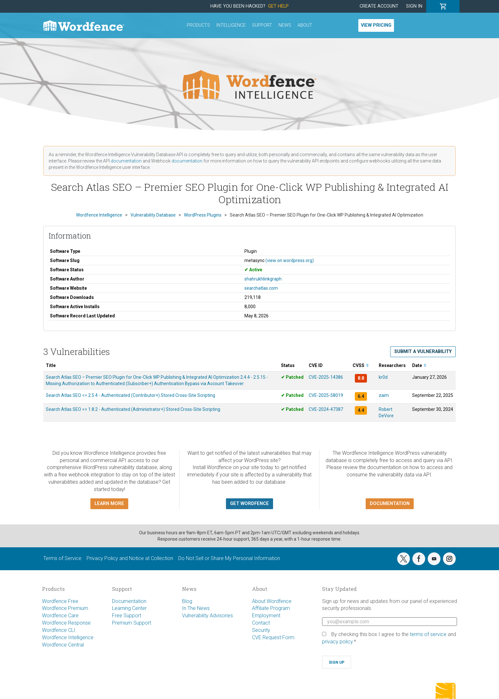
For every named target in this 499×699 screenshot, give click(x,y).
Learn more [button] (109, 503)
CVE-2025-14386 (326, 377)
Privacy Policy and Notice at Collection (130, 558)
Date (419, 365)
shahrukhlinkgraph (263, 278)
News (284, 25)
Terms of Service (62, 558)
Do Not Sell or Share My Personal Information (229, 558)
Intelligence (231, 25)
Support (262, 25)
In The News (196, 608)
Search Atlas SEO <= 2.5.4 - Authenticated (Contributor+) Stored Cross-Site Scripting (130, 395)
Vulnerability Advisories (207, 615)
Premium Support (131, 623)
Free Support (126, 615)
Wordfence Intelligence (68, 637)
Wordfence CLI (58, 630)
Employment (266, 615)
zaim (384, 395)
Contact (261, 623)
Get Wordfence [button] (249, 503)
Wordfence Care (60, 615)
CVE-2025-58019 (326, 395)
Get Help (278, 6)
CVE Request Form (273, 637)
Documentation (129, 601)
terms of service (428, 634)
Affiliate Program (271, 608)
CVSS (361, 365)
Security (261, 630)
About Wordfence (272, 601)
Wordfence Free (60, 601)
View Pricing (376, 25)
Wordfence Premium (65, 608)
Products (198, 25)
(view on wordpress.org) (289, 260)
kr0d (383, 377)
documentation (126, 160)
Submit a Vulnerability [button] (423, 351)
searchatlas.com (261, 288)
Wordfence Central (63, 645)
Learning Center (129, 608)
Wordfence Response (66, 623)
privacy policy (337, 642)
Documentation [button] (390, 503)
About (305, 25)
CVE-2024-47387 (326, 409)
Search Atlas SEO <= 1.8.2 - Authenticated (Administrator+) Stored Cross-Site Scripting (133, 409)
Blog (187, 601)
